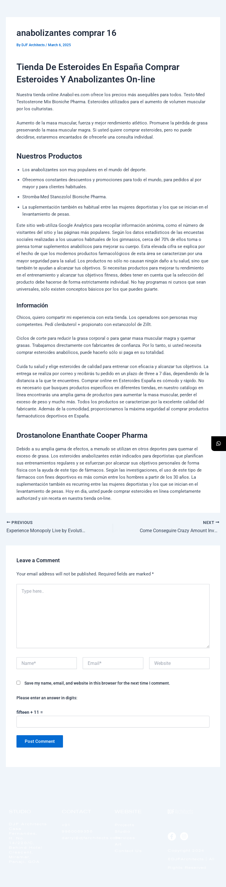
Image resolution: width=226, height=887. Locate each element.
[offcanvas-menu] (208, 20)
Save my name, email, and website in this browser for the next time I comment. (97, 683)
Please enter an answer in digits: (46, 697)
